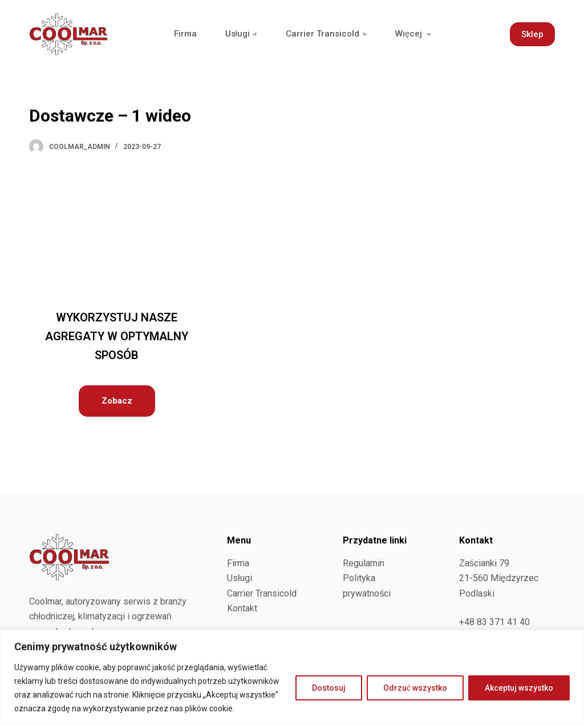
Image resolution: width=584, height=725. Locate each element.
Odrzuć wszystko (415, 687)
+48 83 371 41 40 (494, 622)
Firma (238, 563)
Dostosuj (329, 687)
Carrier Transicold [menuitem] (330, 34)
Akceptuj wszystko (519, 687)
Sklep (532, 34)
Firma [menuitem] (185, 34)
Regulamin (363, 563)
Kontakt (242, 608)
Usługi (239, 578)
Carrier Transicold (262, 593)
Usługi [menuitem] (243, 34)
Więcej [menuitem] (418, 34)
